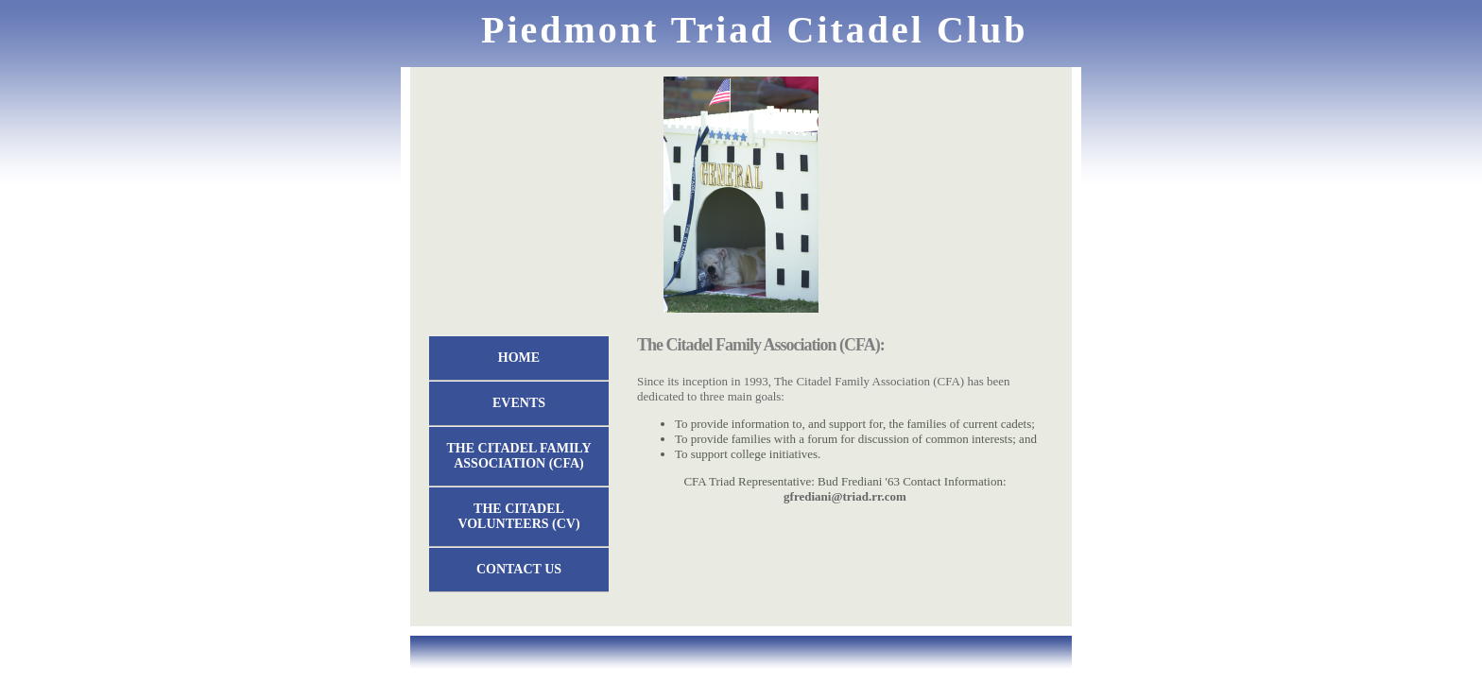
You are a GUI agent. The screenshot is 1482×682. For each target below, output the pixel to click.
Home (519, 357)
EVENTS (518, 403)
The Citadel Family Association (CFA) (519, 455)
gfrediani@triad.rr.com (845, 496)
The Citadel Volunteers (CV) (518, 516)
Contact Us (518, 569)
